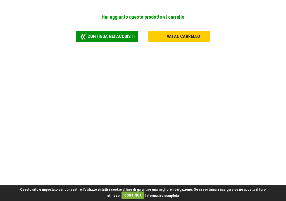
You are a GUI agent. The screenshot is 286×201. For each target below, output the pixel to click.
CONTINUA (133, 195)
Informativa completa (162, 195)
